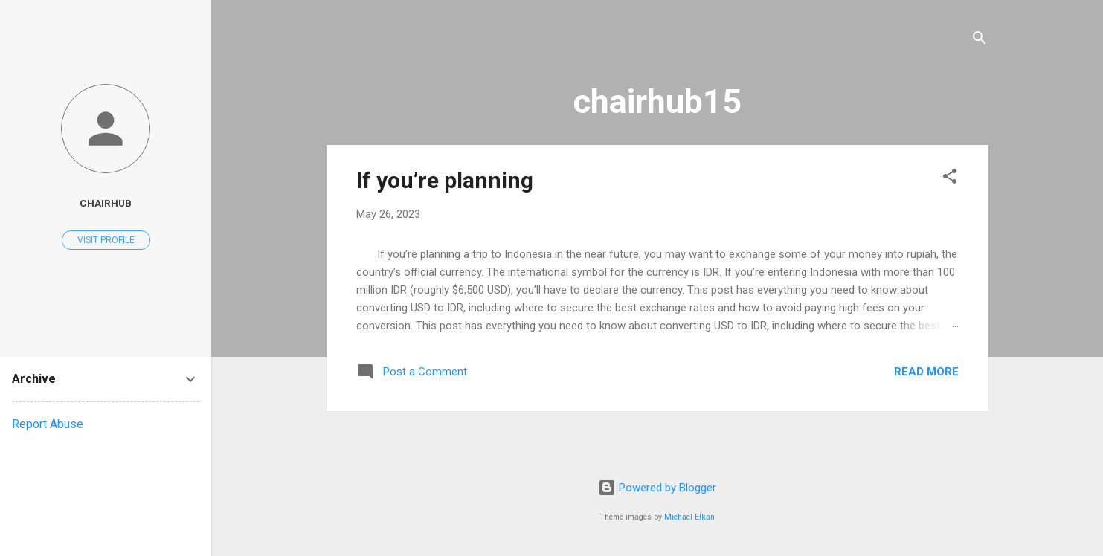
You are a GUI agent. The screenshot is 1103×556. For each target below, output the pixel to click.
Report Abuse (47, 424)
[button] (950, 178)
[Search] (979, 40)
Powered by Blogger (657, 487)
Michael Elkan (689, 517)
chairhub (106, 203)
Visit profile (106, 240)
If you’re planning (444, 180)
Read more (926, 371)
